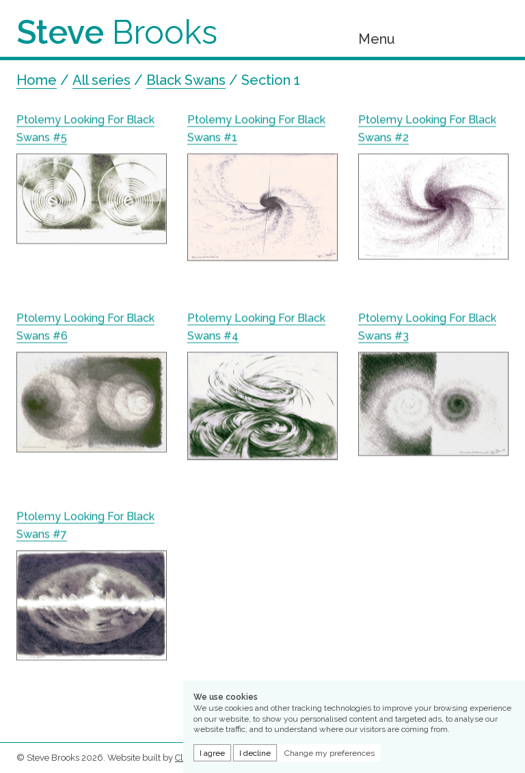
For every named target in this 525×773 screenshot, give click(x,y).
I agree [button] (212, 753)
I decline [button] (255, 753)
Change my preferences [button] (329, 753)
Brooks (116, 32)
